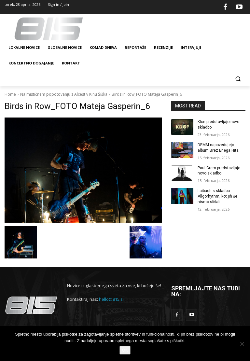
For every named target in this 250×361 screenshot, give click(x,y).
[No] (242, 343)
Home (10, 94)
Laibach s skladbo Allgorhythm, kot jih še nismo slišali (217, 196)
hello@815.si (111, 299)
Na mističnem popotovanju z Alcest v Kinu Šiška (63, 94)
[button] (237, 79)
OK (125, 350)
